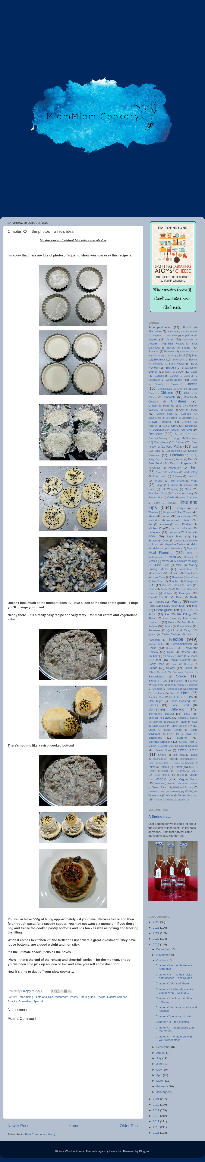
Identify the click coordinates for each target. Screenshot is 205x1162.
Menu (172, 557)
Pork (171, 622)
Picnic (152, 614)
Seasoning (157, 684)
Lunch (155, 544)
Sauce (181, 676)
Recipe (101, 996)
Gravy (189, 493)
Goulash (176, 493)
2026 (156, 922)
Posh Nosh (188, 622)
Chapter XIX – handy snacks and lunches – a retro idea (174, 976)
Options (168, 593)
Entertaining (25, 996)
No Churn (192, 577)
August (161, 1052)
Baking (186, 347)
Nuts (151, 585)
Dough (176, 438)
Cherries (182, 388)
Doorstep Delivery (157, 438)
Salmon (188, 668)
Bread (170, 367)
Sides (185, 693)
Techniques (186, 758)
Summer (182, 737)
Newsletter (177, 577)
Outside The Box (159, 597)
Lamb (188, 528)
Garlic (151, 489)
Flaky (158, 472)
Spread (182, 717)
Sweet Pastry (167, 746)
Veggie (161, 779)
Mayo (190, 548)
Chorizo (188, 397)
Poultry (168, 626)
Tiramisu (189, 763)
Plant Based (169, 618)
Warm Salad (159, 787)
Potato (152, 626)
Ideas (151, 516)
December (163, 949)
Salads (152, 668)
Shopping (157, 688)
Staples (171, 721)
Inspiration (154, 520)
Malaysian (158, 548)
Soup (186, 713)
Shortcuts (158, 693)
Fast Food (155, 463)
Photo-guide (87, 996)
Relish (152, 648)
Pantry (180, 597)
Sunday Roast (186, 742)
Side (172, 693)
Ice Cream (185, 512)
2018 (156, 1115)
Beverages (178, 359)
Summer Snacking (160, 741)
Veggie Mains (188, 779)
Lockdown (192, 540)
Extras (168, 459)
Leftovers (154, 532)
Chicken (167, 393)
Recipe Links (156, 644)
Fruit (194, 480)
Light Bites (174, 536)
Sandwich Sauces (183, 672)
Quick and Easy (178, 630)
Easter (180, 442)
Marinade (175, 548)
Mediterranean (155, 557)
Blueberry (158, 363)
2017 (156, 1121)
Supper (152, 746)
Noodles (174, 581)
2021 (156, 1099)
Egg (195, 446)
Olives (152, 589)
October (161, 960)
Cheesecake (165, 388)
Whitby (189, 791)
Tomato (164, 767)
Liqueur (178, 540)
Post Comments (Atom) (40, 1134)
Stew (174, 725)
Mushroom (61, 996)
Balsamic (153, 351)
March (160, 1080)
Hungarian (168, 512)
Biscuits (193, 359)
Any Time (172, 335)
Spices (167, 717)
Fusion (173, 485)
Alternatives (155, 331)
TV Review (180, 771)
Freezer (193, 476)
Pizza (151, 618)
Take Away (178, 754)
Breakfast (187, 367)
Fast (190, 459)
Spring (194, 717)
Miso (179, 565)
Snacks (12, 1001)
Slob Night (155, 701)
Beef (182, 355)
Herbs (169, 503)
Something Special (31, 1001)
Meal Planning (160, 552)
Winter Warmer (188, 795)
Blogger (144, 1151)
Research (171, 648)
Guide (170, 497)
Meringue (188, 557)
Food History (190, 472)
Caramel (174, 376)
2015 (156, 1132)
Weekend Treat (156, 791)
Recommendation (181, 644)
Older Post (129, 1125)
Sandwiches (156, 676)
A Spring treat (159, 816)
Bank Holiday (187, 351)
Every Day (154, 459)
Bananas (169, 351)
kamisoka (115, 1151)
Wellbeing (175, 791)
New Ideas (191, 573)
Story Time (173, 733)
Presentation (184, 626)
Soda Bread (180, 705)
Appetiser (187, 335)
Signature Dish (156, 697)
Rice (180, 656)
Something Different (166, 709)
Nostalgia (189, 581)
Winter (170, 795)
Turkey (151, 771)
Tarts (171, 758)
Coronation (171, 418)
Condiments (154, 418)
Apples (152, 339)
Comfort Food (188, 409)
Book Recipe (176, 363)
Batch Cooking (156, 355)
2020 (156, 1104)
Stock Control (173, 729)
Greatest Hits (155, 497)
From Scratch (177, 480)
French (159, 480)
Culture (152, 425)
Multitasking (185, 569)
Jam (150, 524)
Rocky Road (156, 664)
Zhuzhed (181, 799)
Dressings (192, 438)
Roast (157, 659)
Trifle (191, 767)
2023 (156, 938)
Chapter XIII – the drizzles (172, 1021)
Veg (182, 774)
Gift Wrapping (170, 489)
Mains (194, 544)
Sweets (162, 754)
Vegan (193, 774)
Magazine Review (175, 544)
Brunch (153, 371)
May (159, 1069)
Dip (176, 434)
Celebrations (174, 379)
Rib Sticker (168, 656)
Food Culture (172, 472)
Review (185, 652)
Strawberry (155, 737)
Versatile (182, 783)
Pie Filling (184, 614)
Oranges (184, 593)
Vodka (194, 783)
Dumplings (161, 442)
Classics (153, 409)
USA (195, 770)
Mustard (174, 573)
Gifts (188, 489)
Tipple (177, 763)
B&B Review (176, 343)
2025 (156, 927)
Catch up (188, 376)
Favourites (154, 467)
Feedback (174, 467)
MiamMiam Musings (186, 561)
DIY (187, 434)
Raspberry (154, 639)
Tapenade (158, 759)
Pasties (159, 601)
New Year (158, 577)
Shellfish (193, 684)
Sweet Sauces (188, 745)
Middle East (161, 565)
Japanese (163, 524)
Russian (188, 664)
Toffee (151, 767)
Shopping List (174, 688)
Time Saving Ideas (158, 763)
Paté (195, 605)
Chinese (152, 397)
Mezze (166, 561)
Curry (174, 425)
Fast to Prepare (180, 463)
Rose (174, 664)
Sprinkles (157, 722)
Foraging (177, 476)
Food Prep (159, 476)
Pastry (74, 996)
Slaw (190, 697)
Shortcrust (192, 688)
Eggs (158, 450)
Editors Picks (171, 446)
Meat (189, 553)
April (159, 1075)
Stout (189, 733)
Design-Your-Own (181, 429)
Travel (178, 766)
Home (74, 1125)
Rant (190, 634)
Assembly (188, 339)
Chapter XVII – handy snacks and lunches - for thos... (174, 991)
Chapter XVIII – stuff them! (173, 983)
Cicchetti (188, 405)
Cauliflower (154, 380)
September (163, 1047)
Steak (183, 721)
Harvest (194, 497)
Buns (168, 371)
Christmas (179, 401)
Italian (187, 520)
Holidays (180, 508)
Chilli (187, 393)
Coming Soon (165, 413)
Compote (186, 413)
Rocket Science (117, 996)
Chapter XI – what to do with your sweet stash (174, 1038)
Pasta (194, 597)
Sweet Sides (163, 750)
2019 (156, 1110)
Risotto (193, 656)
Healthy (156, 503)
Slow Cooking (180, 701)
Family (179, 459)
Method (152, 561)
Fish (194, 467)
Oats (164, 585)
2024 (156, 933)
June (159, 1063)
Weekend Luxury (183, 787)
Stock (151, 729)
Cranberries (188, 418)
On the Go (166, 589)
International (172, 520)
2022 (156, 944)
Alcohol (187, 327)
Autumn (153, 343)
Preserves (154, 630)
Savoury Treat (157, 680)
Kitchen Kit (155, 528)
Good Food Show (157, 493)
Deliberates (159, 429)
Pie (167, 614)
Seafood (193, 680)
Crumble (187, 421)
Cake (194, 371)
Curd (164, 426)
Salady (170, 668)
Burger (179, 371)
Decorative (191, 425)
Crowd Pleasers (159, 421)
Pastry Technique (173, 605)
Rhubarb (153, 656)
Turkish (164, 771)
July (159, 1058)
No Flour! (157, 581)
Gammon (188, 485)
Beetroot (159, 359)
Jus (176, 524)
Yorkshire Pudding (163, 799)
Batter (171, 355)
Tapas (194, 754)
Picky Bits (188, 610)
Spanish (153, 717)
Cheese (192, 384)
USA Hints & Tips (165, 774)
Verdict (170, 783)
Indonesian (184, 516)
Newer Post (17, 1125)
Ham (182, 497)
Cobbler (168, 409)
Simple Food (176, 697)
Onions (152, 593)
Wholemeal (154, 795)
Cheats (174, 384)
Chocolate (169, 397)
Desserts (155, 434)
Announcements (189, 331)
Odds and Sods (182, 585)
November (163, 955)
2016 (156, 1127)
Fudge (159, 485)
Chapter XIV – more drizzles (174, 1016)
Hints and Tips (44, 996)
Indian (166, 516)
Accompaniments (159, 327)
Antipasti (156, 335)
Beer (195, 355)
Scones (178, 680)
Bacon (170, 347)
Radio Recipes (171, 634)
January (161, 1092)
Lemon (173, 532)
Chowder (153, 401)
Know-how (174, 528)
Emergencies (174, 450)
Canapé (159, 375)
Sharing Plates (175, 684)
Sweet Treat (188, 750)
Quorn (151, 634)
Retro (170, 652)
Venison (158, 783)
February (162, 1086)
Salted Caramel (157, 672)
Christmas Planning (161, 405)
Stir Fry (187, 725)
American (172, 331)
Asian (170, 339)
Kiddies (187, 524)
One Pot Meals (184, 589)
